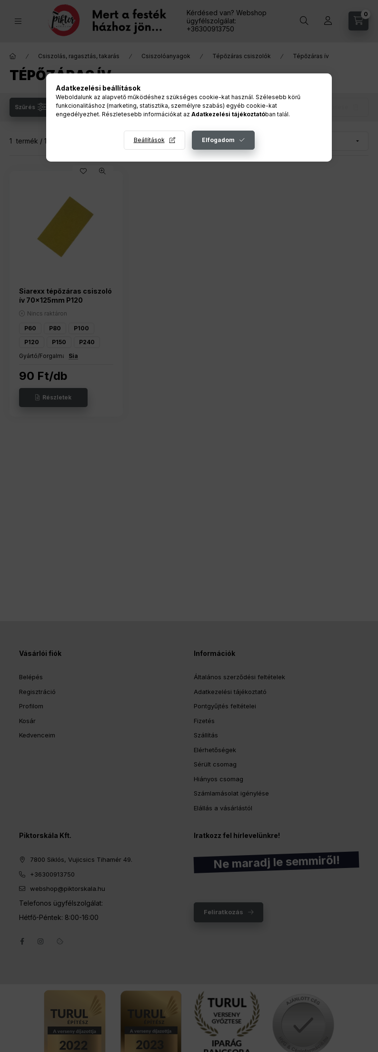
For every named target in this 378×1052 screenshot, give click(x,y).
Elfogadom (218, 139)
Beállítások (149, 139)
